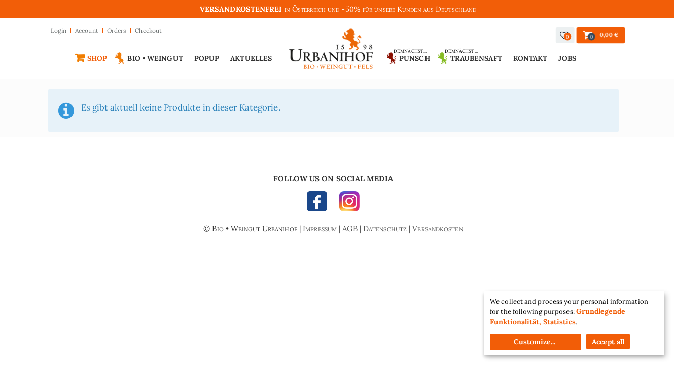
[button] (564, 35)
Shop (97, 58)
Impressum (320, 228)
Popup (207, 58)
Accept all (608, 341)
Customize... (534, 341)
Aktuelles (251, 58)
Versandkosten (437, 228)
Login (59, 30)
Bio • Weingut (155, 58)
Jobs (567, 58)
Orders (117, 30)
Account (86, 30)
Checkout (148, 30)
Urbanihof (331, 51)
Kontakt (530, 58)
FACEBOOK (319, 203)
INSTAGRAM (347, 203)
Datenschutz (385, 228)
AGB (349, 228)
